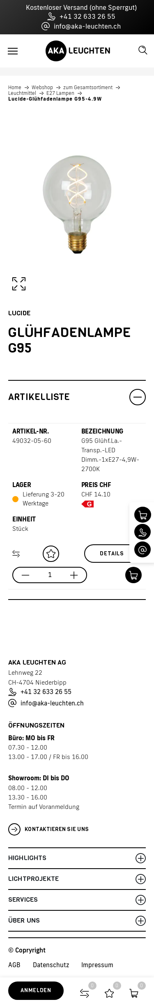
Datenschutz (51, 965)
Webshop (42, 87)
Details (112, 553)
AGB (14, 965)
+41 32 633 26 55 (81, 16)
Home (14, 87)
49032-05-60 (31, 441)
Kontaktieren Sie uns (48, 829)
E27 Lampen (60, 93)
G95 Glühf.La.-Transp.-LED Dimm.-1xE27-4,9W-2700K (110, 455)
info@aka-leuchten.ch (81, 26)
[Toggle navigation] (13, 51)
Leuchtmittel (22, 93)
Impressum (97, 965)
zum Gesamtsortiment (88, 87)
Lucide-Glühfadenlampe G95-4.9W (55, 99)
